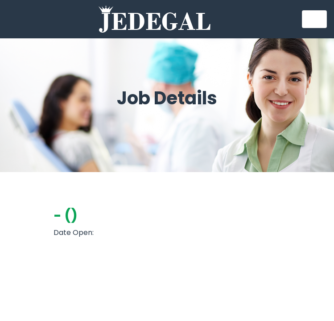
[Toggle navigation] (314, 19)
